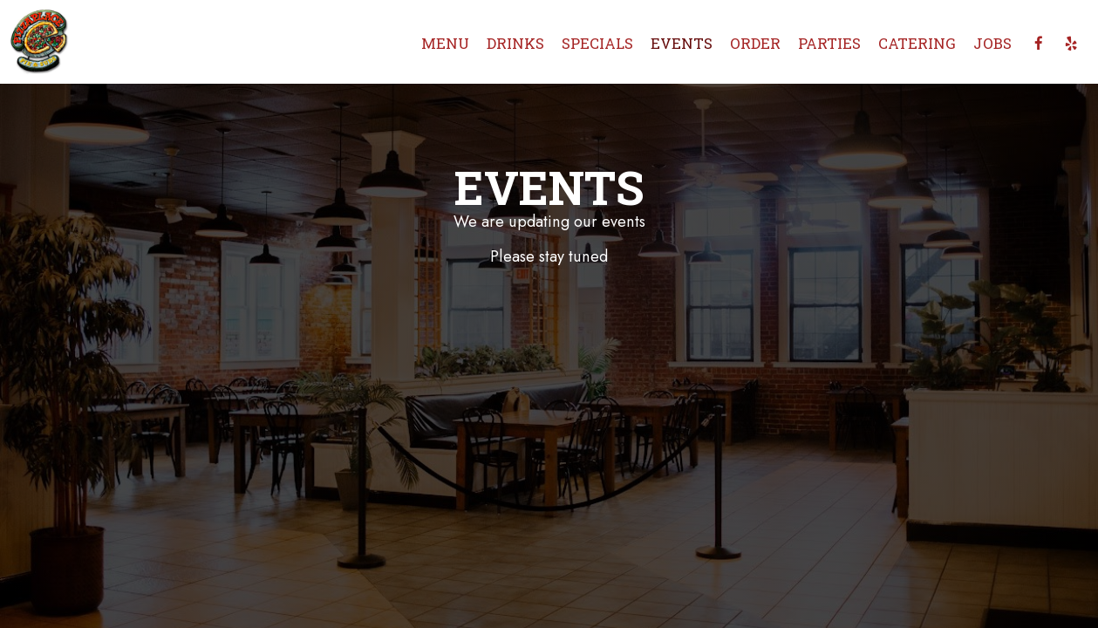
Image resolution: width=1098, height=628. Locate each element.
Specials (597, 43)
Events (682, 43)
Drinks (515, 43)
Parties (829, 43)
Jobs (992, 43)
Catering (917, 43)
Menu (445, 43)
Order (755, 43)
